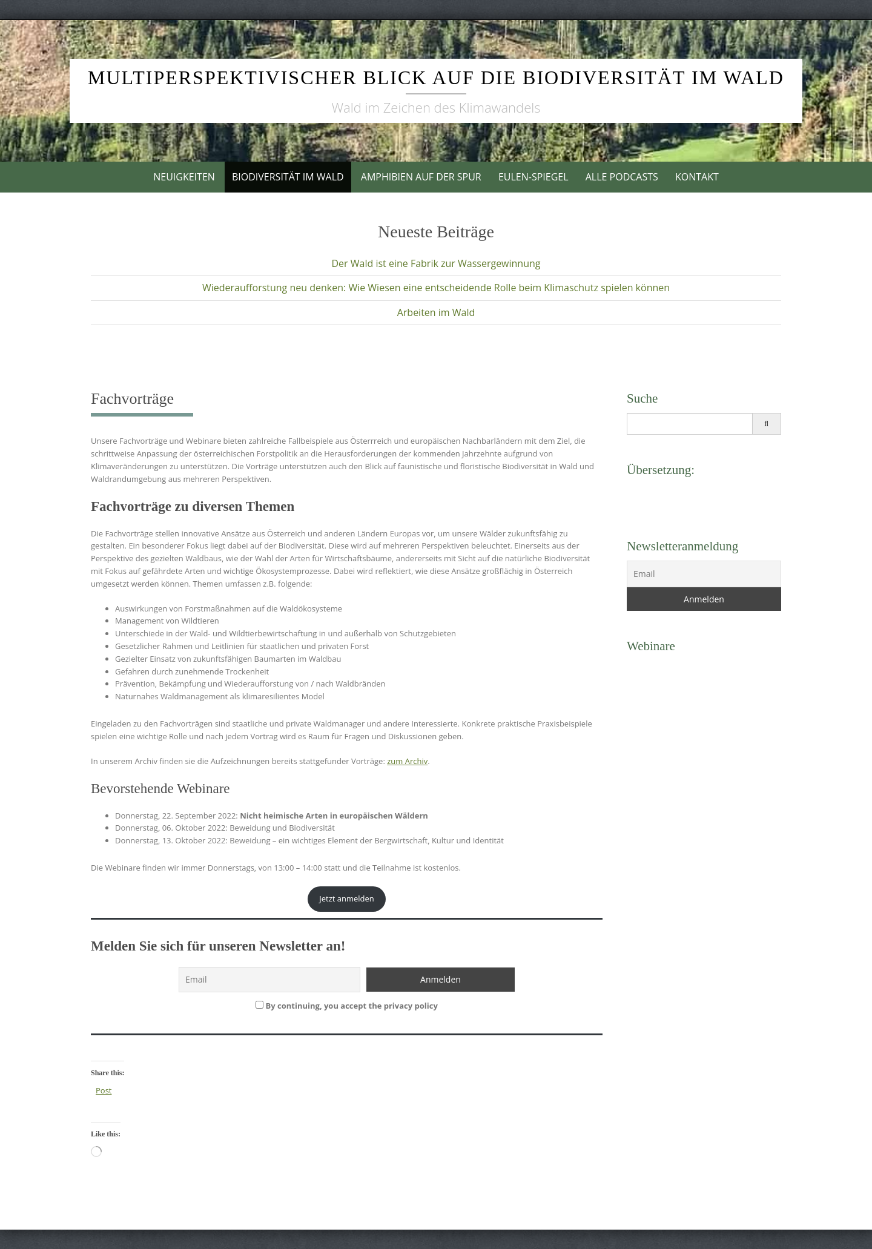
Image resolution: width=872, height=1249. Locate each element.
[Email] (704, 574)
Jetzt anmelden (346, 898)
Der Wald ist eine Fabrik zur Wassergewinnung (435, 263)
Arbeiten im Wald (436, 312)
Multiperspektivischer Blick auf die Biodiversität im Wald (436, 77)
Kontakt (697, 176)
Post (103, 1090)
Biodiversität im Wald (288, 176)
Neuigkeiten (184, 176)
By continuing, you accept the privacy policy (347, 1005)
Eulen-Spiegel (533, 176)
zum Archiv (407, 761)
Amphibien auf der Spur (421, 176)
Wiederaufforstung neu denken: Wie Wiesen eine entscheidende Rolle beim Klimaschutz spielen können (436, 287)
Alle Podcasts (622, 176)
